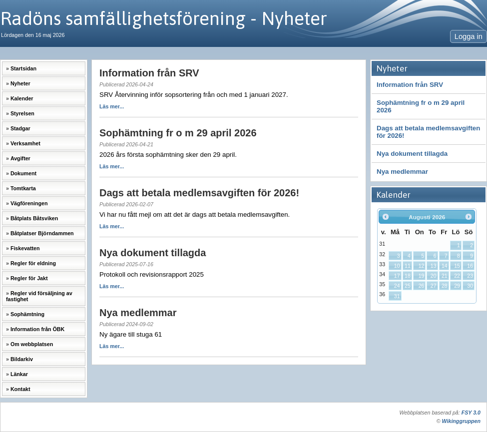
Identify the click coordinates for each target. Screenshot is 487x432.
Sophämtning (27, 314)
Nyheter (20, 83)
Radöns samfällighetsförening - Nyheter (163, 18)
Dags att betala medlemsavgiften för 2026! (428, 131)
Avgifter (20, 158)
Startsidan (23, 68)
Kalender (21, 98)
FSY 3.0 (471, 413)
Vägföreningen (29, 203)
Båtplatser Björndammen (42, 233)
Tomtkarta (23, 188)
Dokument (23, 173)
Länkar (19, 374)
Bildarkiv (21, 359)
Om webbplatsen (31, 344)
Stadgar (20, 128)
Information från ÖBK (37, 329)
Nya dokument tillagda (412, 153)
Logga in (469, 36)
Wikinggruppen (461, 421)
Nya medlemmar (402, 171)
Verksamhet (25, 143)
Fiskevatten (25, 248)
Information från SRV (410, 84)
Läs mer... (111, 106)
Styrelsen (22, 113)
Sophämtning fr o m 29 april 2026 (421, 106)
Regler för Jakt (29, 278)
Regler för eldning (33, 263)
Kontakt (20, 389)
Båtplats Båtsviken (34, 218)
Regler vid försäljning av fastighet (39, 296)
